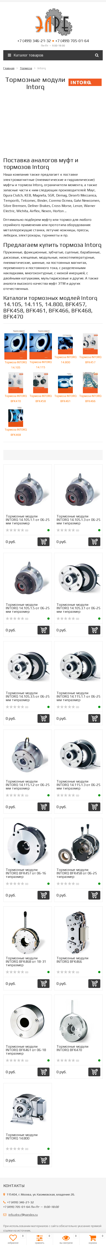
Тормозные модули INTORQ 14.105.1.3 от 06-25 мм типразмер (78, 519)
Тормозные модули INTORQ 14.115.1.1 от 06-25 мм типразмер (78, 696)
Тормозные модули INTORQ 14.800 (22, 1136)
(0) (17, 530)
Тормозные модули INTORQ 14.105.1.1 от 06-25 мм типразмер (28, 519)
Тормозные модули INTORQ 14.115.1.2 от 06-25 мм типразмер (28, 784)
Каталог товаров (25, 55)
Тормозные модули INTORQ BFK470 (72, 1048)
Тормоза (26, 68)
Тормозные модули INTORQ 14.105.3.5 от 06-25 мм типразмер (28, 696)
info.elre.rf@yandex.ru (23, 1214)
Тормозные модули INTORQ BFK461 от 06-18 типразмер (26, 1049)
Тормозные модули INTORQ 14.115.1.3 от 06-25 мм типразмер (78, 784)
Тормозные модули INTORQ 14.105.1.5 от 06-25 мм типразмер (28, 608)
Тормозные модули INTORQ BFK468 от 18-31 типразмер (26, 961)
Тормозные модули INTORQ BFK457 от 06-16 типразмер (26, 873)
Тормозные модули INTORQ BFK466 (72, 960)
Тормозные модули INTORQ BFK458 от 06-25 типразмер (76, 873)
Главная (8, 68)
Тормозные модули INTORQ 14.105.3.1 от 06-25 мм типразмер (78, 608)
